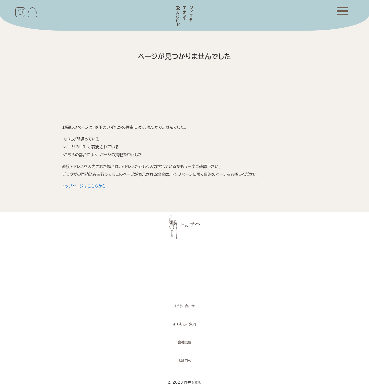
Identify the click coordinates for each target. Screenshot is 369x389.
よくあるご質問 (184, 324)
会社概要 (184, 342)
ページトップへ (184, 227)
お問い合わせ (184, 306)
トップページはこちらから (84, 186)
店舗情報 (184, 360)
